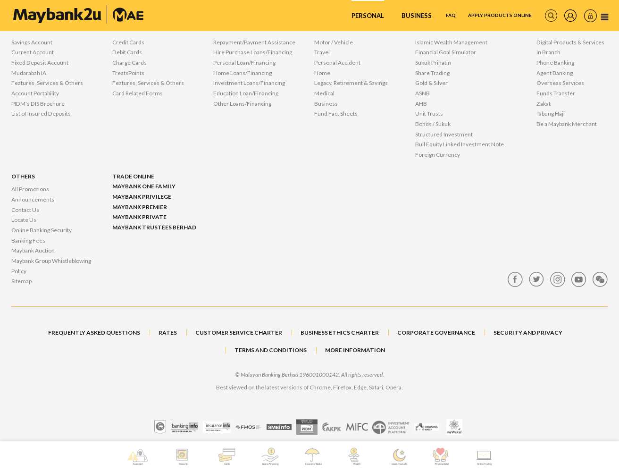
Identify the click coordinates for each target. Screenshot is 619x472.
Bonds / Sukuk (433, 123)
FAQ (424, 15)
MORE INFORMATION (355, 350)
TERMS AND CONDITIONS (270, 350)
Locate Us (23, 219)
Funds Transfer (555, 93)
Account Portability (35, 93)
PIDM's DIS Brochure (38, 103)
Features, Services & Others (47, 82)
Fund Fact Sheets (336, 113)
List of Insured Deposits (41, 113)
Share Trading (432, 72)
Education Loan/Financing (245, 93)
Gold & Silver (431, 82)
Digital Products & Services (570, 42)
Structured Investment (444, 134)
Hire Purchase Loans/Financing (252, 52)
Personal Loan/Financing (244, 62)
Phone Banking (555, 62)
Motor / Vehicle (333, 42)
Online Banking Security (41, 230)
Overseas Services (560, 82)
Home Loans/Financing (242, 72)
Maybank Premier (139, 207)
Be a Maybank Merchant (566, 123)
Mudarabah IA (28, 72)
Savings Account (31, 42)
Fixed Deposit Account (39, 62)
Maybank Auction (33, 250)
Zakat (543, 103)
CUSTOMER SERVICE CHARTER (238, 332)
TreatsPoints (128, 72)
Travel (322, 52)
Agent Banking (554, 72)
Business (386, 15)
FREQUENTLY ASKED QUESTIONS (94, 332)
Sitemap (21, 281)
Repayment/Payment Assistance (254, 42)
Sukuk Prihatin (433, 62)
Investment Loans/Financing (249, 82)
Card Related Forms (137, 93)
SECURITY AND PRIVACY (528, 332)
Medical (324, 93)
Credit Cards (128, 42)
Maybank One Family (144, 186)
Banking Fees (28, 240)
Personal (337, 15)
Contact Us (25, 209)
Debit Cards (127, 52)
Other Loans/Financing (242, 103)
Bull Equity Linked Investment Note (459, 144)
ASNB (422, 93)
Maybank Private (139, 216)
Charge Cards (129, 62)
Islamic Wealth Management (451, 42)
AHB (421, 103)
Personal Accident (337, 62)
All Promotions (30, 189)
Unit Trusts (429, 113)
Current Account (32, 52)
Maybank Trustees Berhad (154, 227)
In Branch (548, 52)
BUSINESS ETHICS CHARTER (340, 332)
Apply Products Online (485, 15)
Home (322, 72)
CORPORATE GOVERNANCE (436, 332)
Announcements (32, 199)
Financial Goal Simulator (445, 52)
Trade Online (133, 176)
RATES (168, 332)
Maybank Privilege (141, 196)
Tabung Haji (550, 113)
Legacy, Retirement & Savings (351, 82)
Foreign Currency (437, 154)
